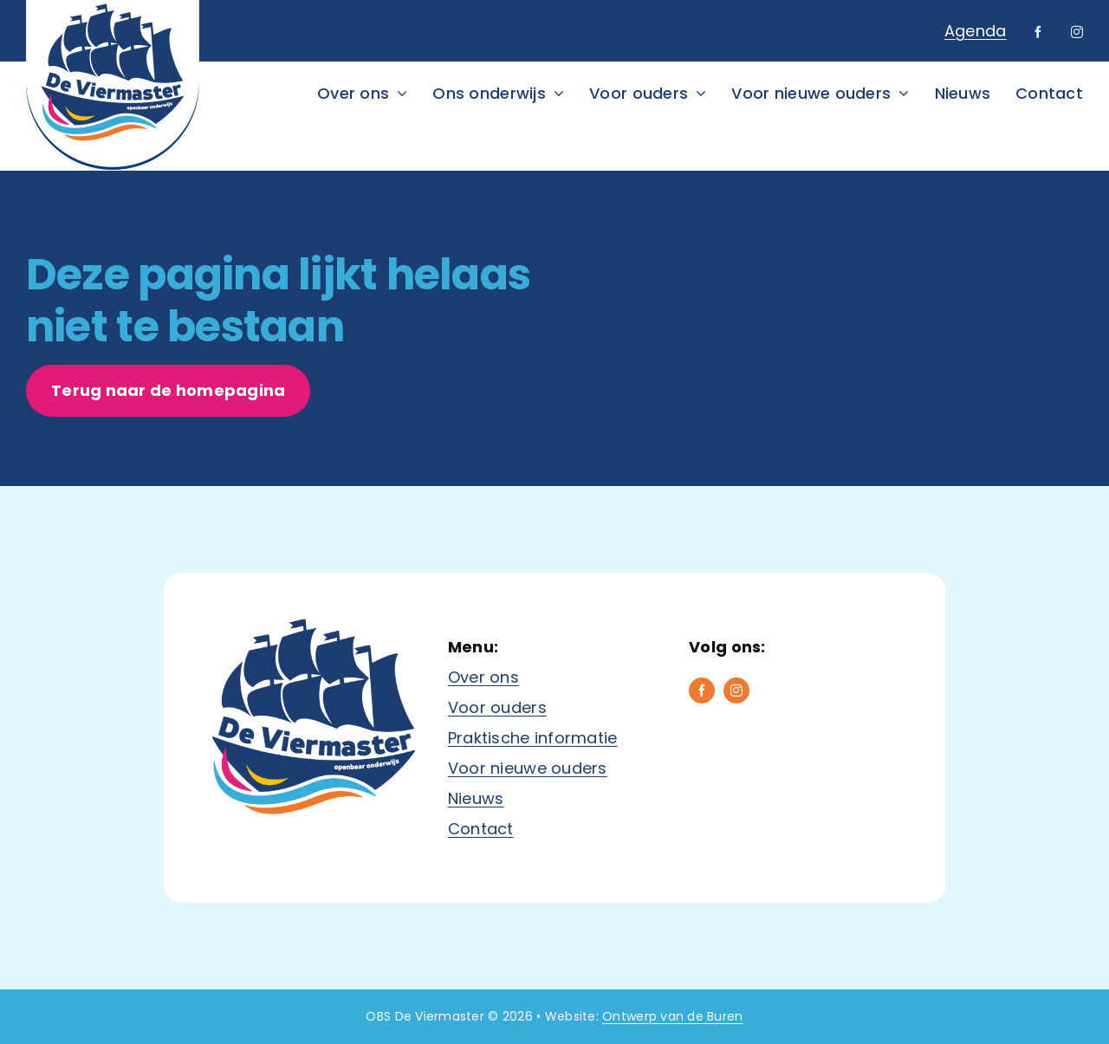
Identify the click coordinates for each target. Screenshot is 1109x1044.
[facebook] (1038, 32)
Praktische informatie (533, 738)
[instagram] (1077, 32)
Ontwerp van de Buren (672, 1016)
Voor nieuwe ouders (527, 768)
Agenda (975, 31)
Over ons (483, 677)
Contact (481, 829)
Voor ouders (497, 707)
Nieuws (476, 798)
